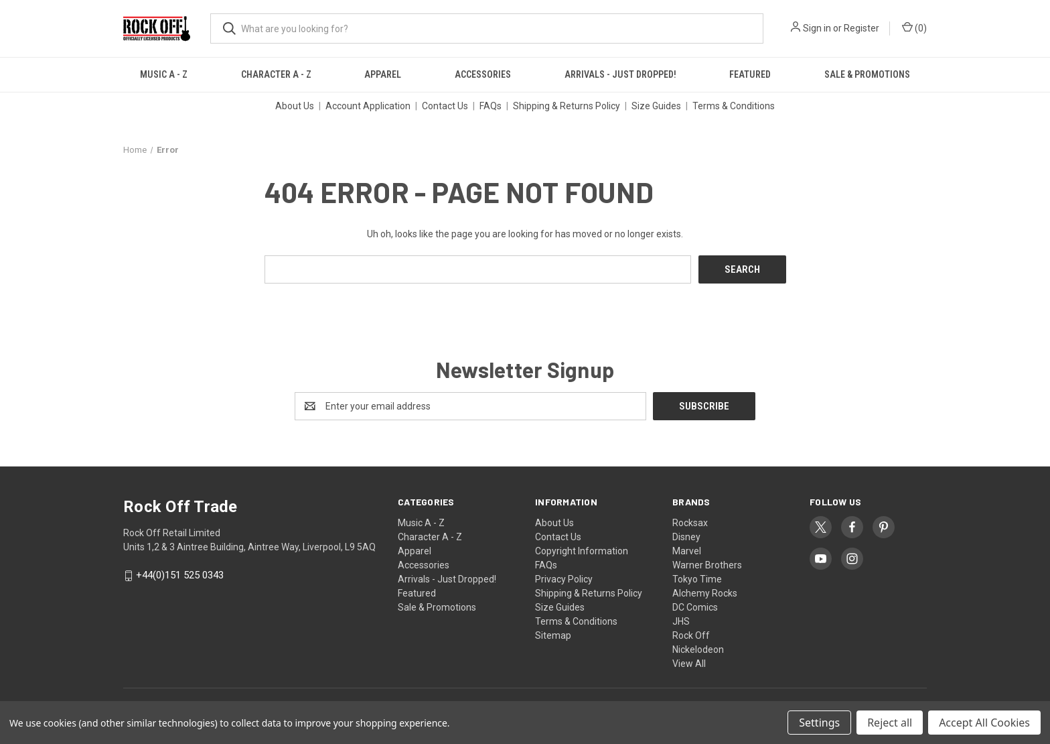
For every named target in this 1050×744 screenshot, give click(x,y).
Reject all (889, 722)
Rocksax (690, 522)
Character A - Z (276, 74)
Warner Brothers (707, 565)
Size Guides (656, 106)
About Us (294, 106)
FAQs (490, 106)
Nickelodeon (698, 649)
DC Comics (695, 607)
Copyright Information (581, 551)
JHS (681, 621)
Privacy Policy (564, 579)
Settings (819, 722)
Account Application (367, 106)
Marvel (686, 551)
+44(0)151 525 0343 (180, 576)
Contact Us (445, 106)
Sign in (817, 28)
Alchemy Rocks (704, 593)
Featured (750, 74)
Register (861, 28)
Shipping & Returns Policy (566, 106)
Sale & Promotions (867, 74)
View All (689, 663)
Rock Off (691, 635)
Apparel (382, 74)
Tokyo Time (697, 579)
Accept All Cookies (984, 722)
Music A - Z (164, 74)
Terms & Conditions (733, 106)
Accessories (483, 74)
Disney (686, 537)
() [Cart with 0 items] (914, 27)
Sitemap (553, 635)
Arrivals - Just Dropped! (620, 74)
